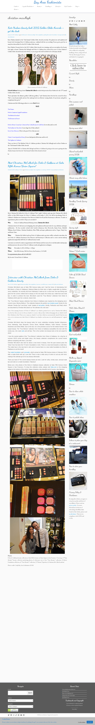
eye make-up (43, 171)
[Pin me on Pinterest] (80, 23)
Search (9, 696)
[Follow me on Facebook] (73, 23)
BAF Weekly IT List (65, 698)
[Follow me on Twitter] (70, 23)
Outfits (16, 8)
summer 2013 (51, 285)
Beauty (39, 8)
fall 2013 (49, 171)
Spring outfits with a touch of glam (68, 702)
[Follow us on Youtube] (82, 23)
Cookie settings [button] (81, 722)
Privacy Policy (74, 716)
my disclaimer (72, 515)
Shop (77, 8)
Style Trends (68, 8)
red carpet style (61, 36)
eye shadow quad (52, 304)
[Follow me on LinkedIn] (85, 23)
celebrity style (24, 36)
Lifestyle (58, 8)
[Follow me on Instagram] (75, 23)
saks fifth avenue (44, 285)
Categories (10, 711)
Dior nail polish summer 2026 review (68, 696)
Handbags (48, 8)
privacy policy (72, 507)
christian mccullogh (31, 36)
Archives (10, 705)
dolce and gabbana (39, 36)
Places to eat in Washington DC (67, 700)
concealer (27, 353)
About (16, 11)
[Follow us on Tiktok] (77, 23)
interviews (38, 285)
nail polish (41, 307)
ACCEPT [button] (90, 722)
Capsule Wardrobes (28, 8)
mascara (52, 171)
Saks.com (54, 368)
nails (22, 332)
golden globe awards (48, 36)
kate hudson (54, 36)
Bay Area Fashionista (47, 3)
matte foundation (16, 353)
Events (20, 171)
